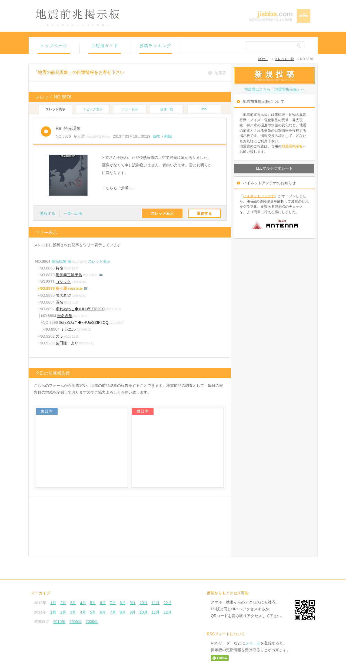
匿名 (59, 302)
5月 (93, 603)
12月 (168, 603)
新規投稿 (276, 74)
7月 (113, 603)
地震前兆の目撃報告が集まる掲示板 (270, 19)
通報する (47, 213)
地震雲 (220, 73)
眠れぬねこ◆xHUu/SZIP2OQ (80, 309)
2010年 (59, 622)
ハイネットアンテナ (259, 196)
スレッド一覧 (284, 59)
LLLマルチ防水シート (274, 168)
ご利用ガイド (104, 46)
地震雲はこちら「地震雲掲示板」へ (274, 89)
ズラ (59, 336)
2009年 (75, 622)
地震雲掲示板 (292, 146)
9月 (133, 603)
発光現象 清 (61, 261)
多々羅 (61, 288)
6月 (103, 603)
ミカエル (68, 329)
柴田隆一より (67, 343)
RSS (204, 109)
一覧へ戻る (73, 213)
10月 (143, 603)
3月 (73, 603)
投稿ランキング (156, 46)
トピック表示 (92, 109)
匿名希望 (63, 295)
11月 (156, 603)
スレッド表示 (162, 213)
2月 (63, 603)
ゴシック (63, 281)
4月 (83, 603)
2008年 (92, 622)
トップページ (54, 46)
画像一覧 (166, 109)
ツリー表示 (130, 109)
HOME (263, 59)
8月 (123, 603)
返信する (204, 213)
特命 (59, 268)
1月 (53, 603)
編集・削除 (162, 136)
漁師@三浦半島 (69, 275)
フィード (252, 643)
